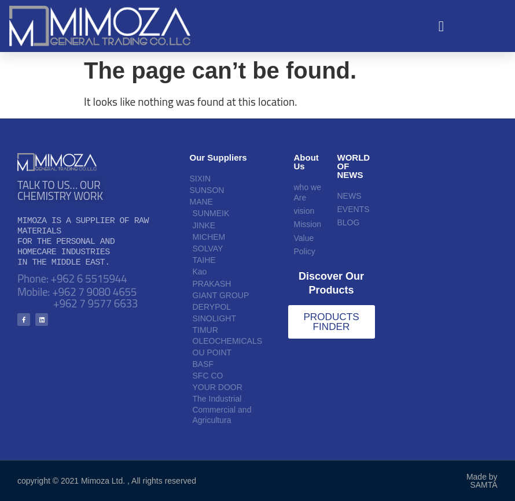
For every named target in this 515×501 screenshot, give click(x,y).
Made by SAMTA (482, 480)
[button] (441, 26)
